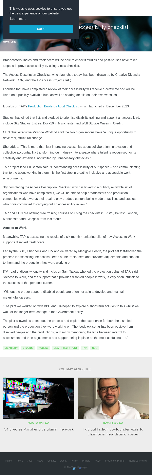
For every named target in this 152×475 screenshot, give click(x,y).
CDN (94, 348)
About (63, 460)
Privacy (86, 460)
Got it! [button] (41, 28)
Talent (19, 460)
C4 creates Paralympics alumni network (39, 429)
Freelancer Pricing (114, 460)
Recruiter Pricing (138, 460)
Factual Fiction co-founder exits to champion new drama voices (113, 431)
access (43, 348)
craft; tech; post (65, 348)
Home (8, 460)
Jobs (29, 460)
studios (28, 348)
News (40, 460)
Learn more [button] (18, 18)
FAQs (98, 460)
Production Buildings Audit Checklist (53, 106)
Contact (52, 460)
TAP (84, 348)
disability (11, 348)
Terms (74, 460)
